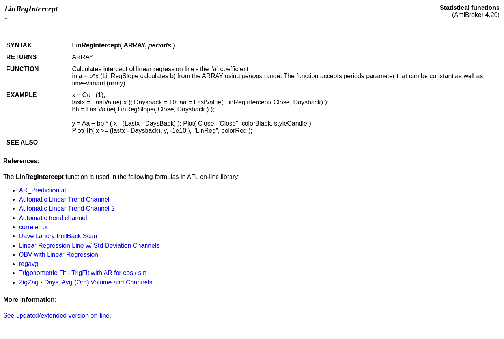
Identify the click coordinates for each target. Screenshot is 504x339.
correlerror (33, 227)
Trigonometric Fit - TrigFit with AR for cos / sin (82, 272)
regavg (28, 263)
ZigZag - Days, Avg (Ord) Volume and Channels (86, 282)
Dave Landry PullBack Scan (58, 236)
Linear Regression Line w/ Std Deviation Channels (89, 245)
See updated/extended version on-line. (57, 315)
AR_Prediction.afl (43, 190)
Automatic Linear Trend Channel (64, 199)
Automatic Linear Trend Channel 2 (67, 208)
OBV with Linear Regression (58, 254)
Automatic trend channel (53, 218)
